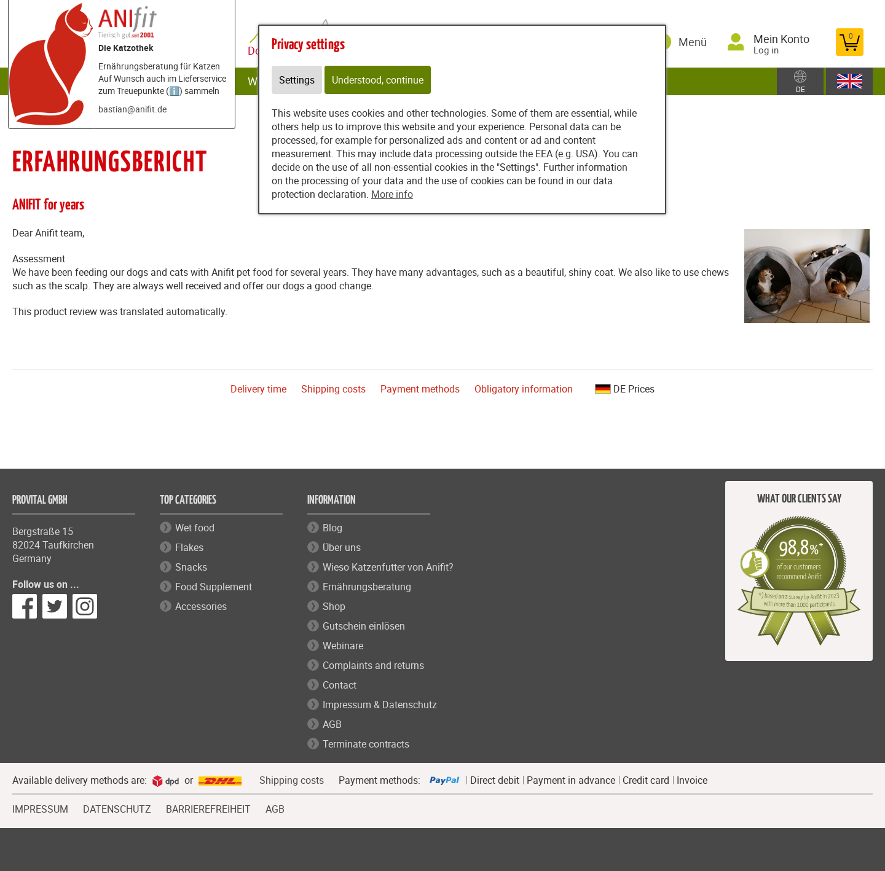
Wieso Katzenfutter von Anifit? (388, 567)
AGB (332, 724)
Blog (332, 527)
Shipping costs (333, 389)
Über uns (342, 547)
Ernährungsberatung (367, 586)
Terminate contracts (366, 744)
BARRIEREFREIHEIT (208, 807)
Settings (297, 80)
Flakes (189, 547)
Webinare (343, 645)
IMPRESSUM (40, 807)
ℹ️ (174, 90)
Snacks (191, 567)
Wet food (194, 527)
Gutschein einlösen (364, 626)
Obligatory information (523, 389)
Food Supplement (213, 586)
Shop (334, 606)
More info (392, 194)
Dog (260, 50)
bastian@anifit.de (132, 109)
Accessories (201, 606)
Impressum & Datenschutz (380, 704)
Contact (339, 685)
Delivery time (258, 389)
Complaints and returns (373, 665)
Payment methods (420, 389)
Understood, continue (377, 80)
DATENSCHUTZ (117, 807)
